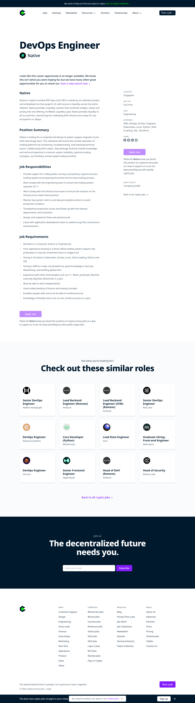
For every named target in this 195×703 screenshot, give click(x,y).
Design (62, 616)
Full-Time (128, 104)
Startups (56, 12)
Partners (105, 12)
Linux (139, 127)
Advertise (151, 616)
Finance (62, 631)
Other (61, 665)
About (137, 13)
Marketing (63, 641)
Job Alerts (122, 621)
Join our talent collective (118, 3)
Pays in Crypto (95, 660)
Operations (64, 650)
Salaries (121, 636)
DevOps (133, 123)
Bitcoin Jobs (94, 616)
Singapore (128, 95)
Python (146, 127)
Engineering (129, 114)
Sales (61, 660)
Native (34, 55)
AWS (125, 123)
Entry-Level (64, 626)
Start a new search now (76, 83)
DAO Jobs (92, 636)
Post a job (167, 12)
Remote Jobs (94, 655)
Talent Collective (125, 646)
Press (149, 626)
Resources (89, 13)
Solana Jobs (93, 631)
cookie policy (112, 698)
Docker (141, 123)
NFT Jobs (92, 650)
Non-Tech (63, 646)
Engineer (151, 123)
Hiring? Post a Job (126, 616)
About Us (151, 611)
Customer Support (67, 611)
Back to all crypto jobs (136, 194)
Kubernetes (129, 127)
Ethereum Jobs (95, 626)
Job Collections (124, 626)
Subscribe (124, 568)
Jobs (45, 12)
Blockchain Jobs (96, 611)
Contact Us (151, 646)
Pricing (149, 631)
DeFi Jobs (92, 641)
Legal (48, 689)
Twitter (149, 641)
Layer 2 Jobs (94, 646)
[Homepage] (22, 13)
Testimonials (121, 12)
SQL (136, 130)
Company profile (131, 185)
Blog (119, 611)
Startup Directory (125, 641)
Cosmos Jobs (94, 621)
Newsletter (71, 12)
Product (62, 655)
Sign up (164, 698)
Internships (64, 636)
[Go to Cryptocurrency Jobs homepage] (39, 609)
